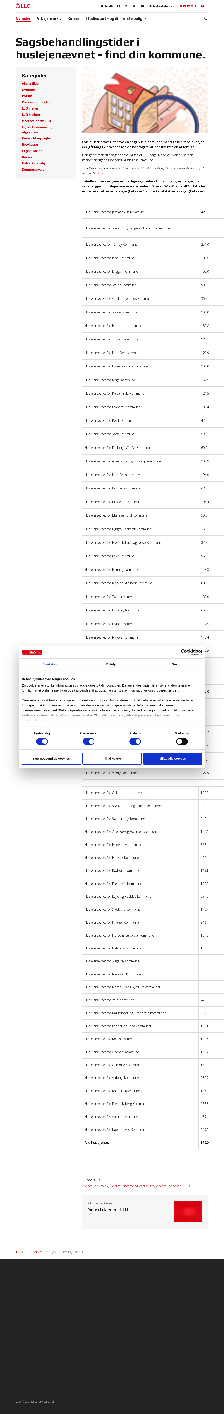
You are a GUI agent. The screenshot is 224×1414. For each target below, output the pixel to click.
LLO (187, 1186)
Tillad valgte (112, 758)
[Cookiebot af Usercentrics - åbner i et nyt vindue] (184, 652)
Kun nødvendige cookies (51, 758)
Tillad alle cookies (172, 758)
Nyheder (23, 18)
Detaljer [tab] (112, 664)
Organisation (32, 151)
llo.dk (107, 6)
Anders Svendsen (169, 1186)
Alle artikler (90, 1186)
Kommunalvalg (33, 169)
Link (101, 173)
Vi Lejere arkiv (49, 18)
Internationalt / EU (36, 121)
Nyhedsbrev (160, 6)
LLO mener (30, 108)
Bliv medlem (192, 6)
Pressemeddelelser (37, 102)
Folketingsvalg (33, 163)
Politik (104, 1186)
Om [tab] (174, 664)
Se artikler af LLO (108, 1209)
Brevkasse (30, 145)
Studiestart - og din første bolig (113, 18)
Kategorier (34, 75)
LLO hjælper (31, 115)
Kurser (73, 18)
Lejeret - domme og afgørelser (132, 1186)
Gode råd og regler (36, 138)
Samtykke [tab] (49, 664)
